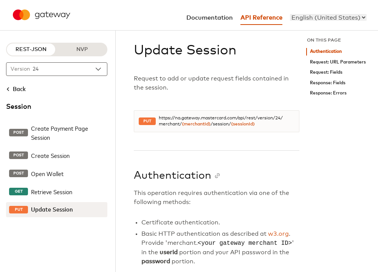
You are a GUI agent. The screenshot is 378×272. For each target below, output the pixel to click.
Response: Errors (328, 93)
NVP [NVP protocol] (82, 49)
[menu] (328, 17)
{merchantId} (196, 124)
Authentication (326, 51)
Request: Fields (326, 72)
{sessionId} (243, 124)
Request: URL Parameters (338, 62)
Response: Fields (327, 82)
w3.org (278, 234)
